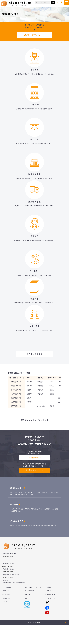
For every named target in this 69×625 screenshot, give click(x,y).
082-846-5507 (8, 557)
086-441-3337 (8, 566)
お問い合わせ (58, 2)
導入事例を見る (33, 353)
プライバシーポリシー (52, 598)
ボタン (34, 523)
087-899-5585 (8, 572)
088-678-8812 (8, 578)
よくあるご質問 (29, 591)
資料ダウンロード (62, 2)
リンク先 (34, 61)
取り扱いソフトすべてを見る (33, 419)
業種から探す (7, 598)
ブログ (27, 598)
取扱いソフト (7, 591)
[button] (66, 2)
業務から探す (7, 594)
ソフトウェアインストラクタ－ (33, 587)
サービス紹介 (7, 587)
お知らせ (27, 594)
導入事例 (5, 602)
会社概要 (48, 587)
